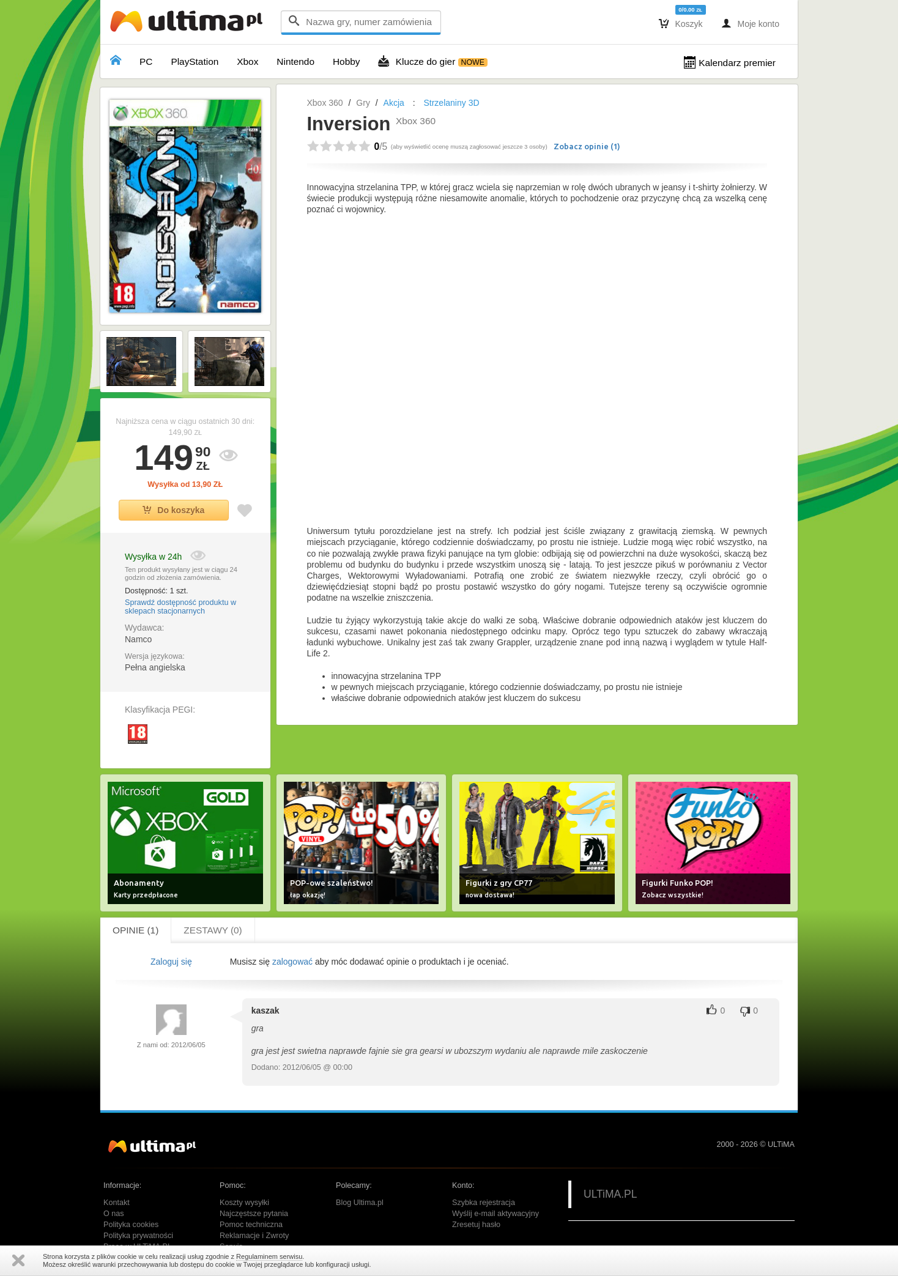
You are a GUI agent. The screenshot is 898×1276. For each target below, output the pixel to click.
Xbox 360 (325, 103)
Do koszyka (173, 510)
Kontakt (116, 1202)
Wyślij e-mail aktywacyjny (495, 1213)
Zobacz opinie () (587, 146)
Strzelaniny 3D (451, 103)
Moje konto (750, 23)
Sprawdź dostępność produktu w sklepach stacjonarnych (180, 606)
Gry (363, 103)
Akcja (394, 103)
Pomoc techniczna (251, 1224)
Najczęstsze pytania (254, 1213)
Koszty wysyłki (244, 1202)
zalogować (292, 961)
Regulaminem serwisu (269, 1256)
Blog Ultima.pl (360, 1202)
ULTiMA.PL (610, 1194)
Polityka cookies (130, 1224)
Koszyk (681, 23)
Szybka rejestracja (483, 1202)
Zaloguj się (171, 961)
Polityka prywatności (138, 1235)
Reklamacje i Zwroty (254, 1235)
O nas (113, 1213)
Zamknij (18, 1260)
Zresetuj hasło (476, 1224)
